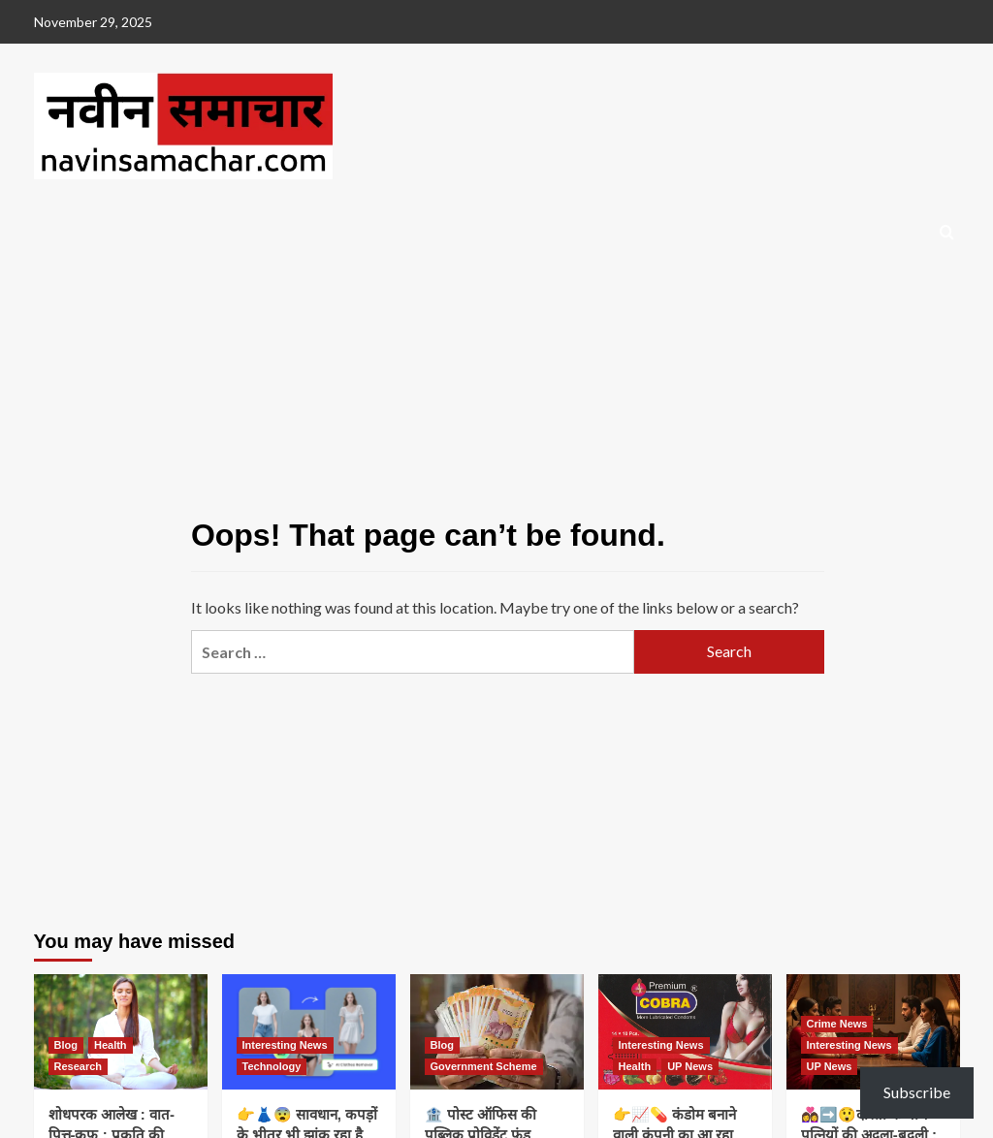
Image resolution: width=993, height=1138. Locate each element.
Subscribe (916, 1092)
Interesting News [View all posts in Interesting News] (285, 1045)
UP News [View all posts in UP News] (690, 1066)
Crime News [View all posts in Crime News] (837, 1023)
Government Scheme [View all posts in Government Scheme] (484, 1066)
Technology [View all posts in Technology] (272, 1066)
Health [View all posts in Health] (110, 1045)
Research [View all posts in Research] (78, 1066)
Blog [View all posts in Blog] (66, 1045)
